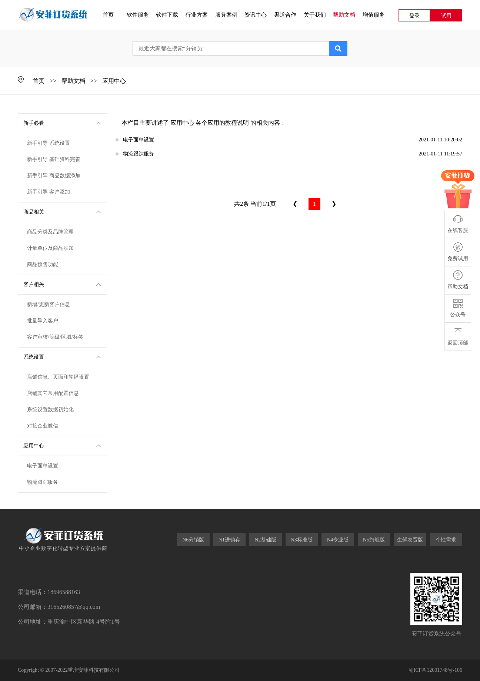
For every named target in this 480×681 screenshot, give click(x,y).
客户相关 (62, 284)
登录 (414, 16)
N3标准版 (302, 540)
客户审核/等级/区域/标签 (55, 337)
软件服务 (138, 15)
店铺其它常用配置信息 (53, 393)
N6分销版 (193, 540)
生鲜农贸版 (410, 540)
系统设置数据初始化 (50, 409)
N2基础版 (265, 540)
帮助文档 (344, 15)
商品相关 (62, 211)
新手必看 (62, 122)
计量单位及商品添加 (50, 248)
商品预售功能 (42, 264)
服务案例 (226, 15)
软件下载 (167, 15)
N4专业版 (338, 540)
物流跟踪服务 (42, 482)
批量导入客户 (42, 320)
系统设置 (62, 356)
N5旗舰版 (374, 540)
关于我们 (315, 15)
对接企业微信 (42, 426)
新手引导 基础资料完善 (53, 159)
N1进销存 (229, 540)
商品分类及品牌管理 (50, 232)
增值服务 (374, 15)
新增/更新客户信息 (48, 304)
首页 (108, 15)
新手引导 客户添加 (48, 192)
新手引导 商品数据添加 (53, 175)
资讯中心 (255, 15)
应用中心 (114, 81)
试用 (446, 16)
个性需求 (446, 540)
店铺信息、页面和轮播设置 (58, 377)
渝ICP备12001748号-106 (435, 670)
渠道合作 (285, 15)
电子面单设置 (42, 466)
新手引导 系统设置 (48, 143)
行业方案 (197, 15)
